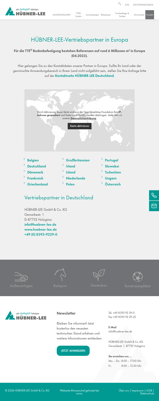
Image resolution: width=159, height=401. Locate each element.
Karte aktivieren (79, 126)
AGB (149, 390)
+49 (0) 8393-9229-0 (40, 234)
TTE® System (78, 15)
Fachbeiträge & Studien (122, 15)
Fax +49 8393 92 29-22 (122, 317)
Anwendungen (92, 14)
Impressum (138, 390)
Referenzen (106, 14)
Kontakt (149, 14)
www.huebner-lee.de (40, 229)
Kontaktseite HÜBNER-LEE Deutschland (84, 75)
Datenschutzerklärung (83, 118)
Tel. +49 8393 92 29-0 (121, 313)
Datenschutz (147, 393)
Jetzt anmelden (73, 351)
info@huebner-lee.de (40, 224)
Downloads (139, 14)
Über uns (124, 390)
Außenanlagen (61, 14)
